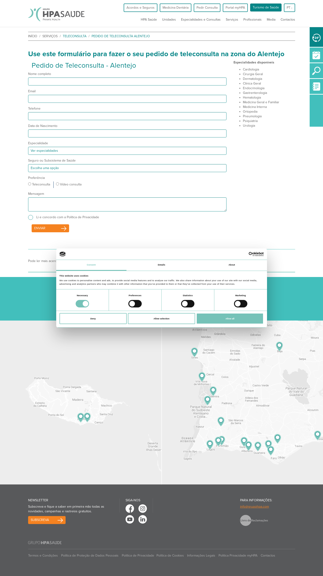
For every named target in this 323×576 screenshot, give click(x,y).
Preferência (36, 178)
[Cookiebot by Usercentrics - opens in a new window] (243, 254)
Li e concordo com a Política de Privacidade (67, 217)
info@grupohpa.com (254, 507)
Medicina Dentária (176, 8)
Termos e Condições (43, 556)
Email (32, 91)
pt (289, 8)
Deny (93, 319)
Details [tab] (161, 265)
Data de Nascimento (42, 126)
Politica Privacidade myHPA (238, 556)
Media (271, 20)
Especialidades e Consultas (201, 20)
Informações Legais (201, 556)
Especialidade (38, 143)
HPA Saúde (149, 20)
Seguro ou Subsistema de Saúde (52, 160)
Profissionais (252, 20)
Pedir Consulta (207, 8)
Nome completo (39, 74)
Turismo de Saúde (266, 7)
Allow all (230, 319)
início (32, 36)
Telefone (34, 109)
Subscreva (40, 520)
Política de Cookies (170, 556)
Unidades (169, 20)
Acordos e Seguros (140, 8)
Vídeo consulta (69, 184)
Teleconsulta (39, 184)
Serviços (232, 20)
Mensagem (36, 194)
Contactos (288, 20)
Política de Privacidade (138, 556)
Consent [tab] (91, 265)
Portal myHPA (235, 8)
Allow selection (161, 319)
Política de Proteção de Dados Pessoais (90, 556)
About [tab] (232, 265)
